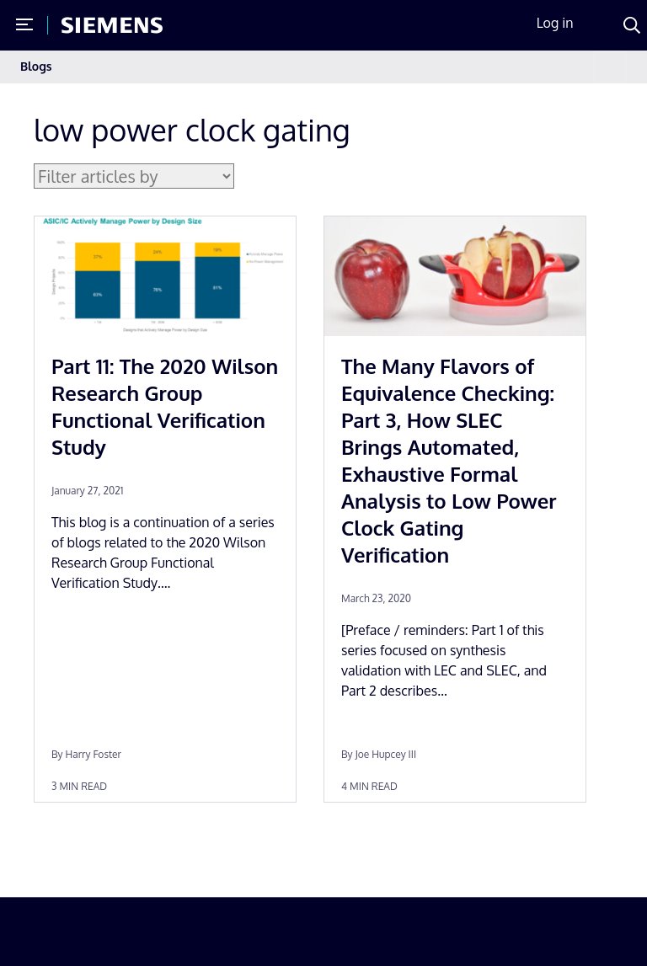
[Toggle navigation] (610, 67)
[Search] (632, 25)
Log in (555, 22)
